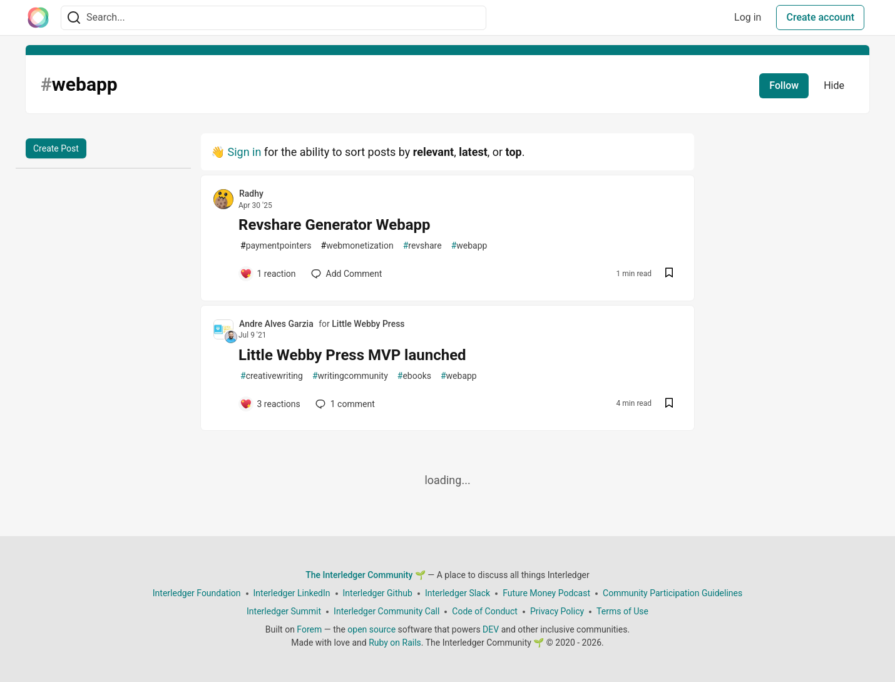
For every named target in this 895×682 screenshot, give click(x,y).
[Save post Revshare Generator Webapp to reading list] (669, 274)
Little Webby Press (368, 324)
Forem (309, 629)
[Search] (73, 17)
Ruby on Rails (395, 643)
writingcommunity (350, 376)
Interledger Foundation (197, 593)
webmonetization (357, 245)
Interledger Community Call (386, 611)
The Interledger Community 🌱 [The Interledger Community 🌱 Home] (365, 575)
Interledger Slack (457, 593)
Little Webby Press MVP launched (352, 355)
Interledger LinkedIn (291, 593)
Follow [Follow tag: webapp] (784, 85)
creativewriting (271, 376)
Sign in (244, 151)
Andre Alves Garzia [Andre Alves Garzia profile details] (276, 324)
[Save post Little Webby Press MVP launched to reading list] (669, 404)
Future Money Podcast (546, 593)
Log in (747, 17)
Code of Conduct (485, 611)
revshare (422, 245)
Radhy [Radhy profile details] (251, 194)
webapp (469, 245)
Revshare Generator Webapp (334, 225)
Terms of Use (622, 611)
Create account (820, 17)
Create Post (56, 148)
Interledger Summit (284, 611)
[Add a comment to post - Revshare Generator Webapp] (268, 273)
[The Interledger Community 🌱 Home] (38, 17)
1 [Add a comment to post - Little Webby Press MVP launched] (344, 403)
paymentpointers (276, 245)
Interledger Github (377, 593)
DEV (491, 629)
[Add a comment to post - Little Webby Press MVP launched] (270, 404)
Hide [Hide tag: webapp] (834, 85)
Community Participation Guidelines (672, 593)
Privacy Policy (557, 611)
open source (371, 629)
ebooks (414, 376)
